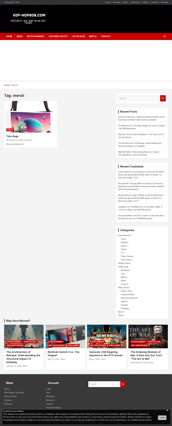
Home (107, 2)
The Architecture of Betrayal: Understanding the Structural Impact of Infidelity (23, 357)
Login (48, 389)
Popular (124, 305)
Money (124, 277)
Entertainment (36, 36)
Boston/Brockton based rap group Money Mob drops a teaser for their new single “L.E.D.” (141, 175)
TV (122, 253)
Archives (164, 2)
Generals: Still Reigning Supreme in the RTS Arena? (106, 353)
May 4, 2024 (94, 359)
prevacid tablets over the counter (133, 215)
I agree (162, 417)
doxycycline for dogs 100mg (131, 195)
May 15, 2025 (53, 359)
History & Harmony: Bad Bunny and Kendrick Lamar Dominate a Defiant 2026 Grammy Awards (141, 186)
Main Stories (124, 287)
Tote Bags (12, 136)
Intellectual (123, 266)
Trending (125, 308)
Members (50, 396)
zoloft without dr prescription (131, 172)
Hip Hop (28, 140)
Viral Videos (126, 260)
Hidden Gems (124, 263)
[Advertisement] (86, 60)
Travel (123, 249)
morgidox (122, 207)
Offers (121, 315)
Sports (124, 246)
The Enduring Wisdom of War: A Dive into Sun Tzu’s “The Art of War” (146, 355)
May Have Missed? (129, 298)
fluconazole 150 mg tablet (130, 183)
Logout (49, 404)
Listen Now (135, 2)
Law (123, 273)
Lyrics (123, 239)
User (48, 392)
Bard (25, 366)
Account (116, 2)
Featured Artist (58, 36)
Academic (125, 270)
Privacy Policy (10, 396)
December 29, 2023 (139, 363)
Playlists (124, 242)
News (125, 2)
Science (124, 284)
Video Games (127, 256)
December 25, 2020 (14, 140)
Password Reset (53, 407)
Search (163, 98)
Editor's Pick (126, 291)
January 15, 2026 (13, 366)
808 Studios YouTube (14, 392)
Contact (154, 2)
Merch (145, 2)
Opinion (124, 301)
